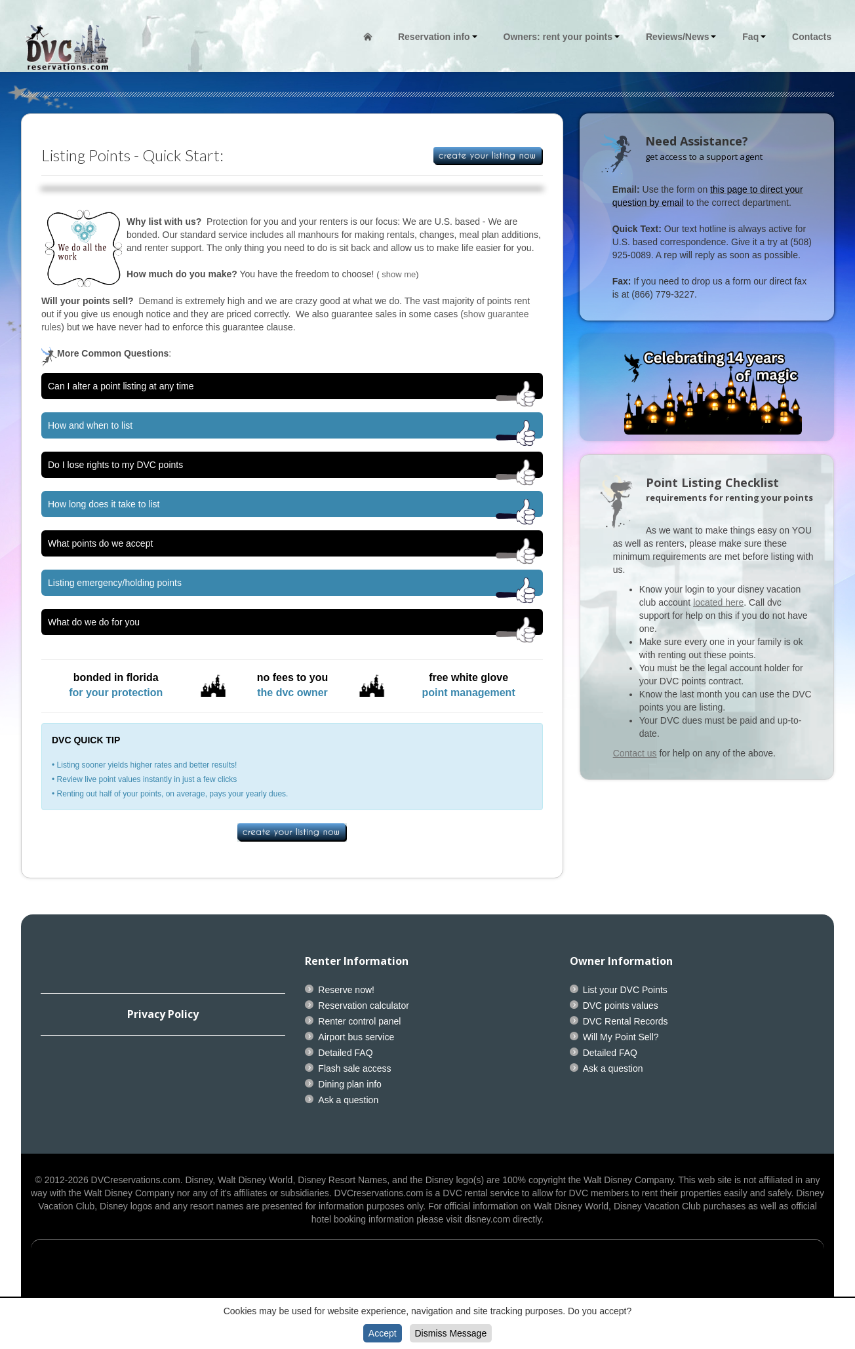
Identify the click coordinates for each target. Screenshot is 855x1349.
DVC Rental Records (625, 1021)
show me (399, 274)
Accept (382, 1333)
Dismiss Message (451, 1333)
